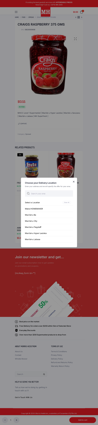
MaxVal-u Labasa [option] (32, 239)
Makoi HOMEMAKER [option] (34, 209)
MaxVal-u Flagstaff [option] (33, 227)
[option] (49, 202)
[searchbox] (49, 193)
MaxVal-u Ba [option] (30, 215)
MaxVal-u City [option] (31, 221)
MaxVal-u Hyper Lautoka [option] (36, 233)
